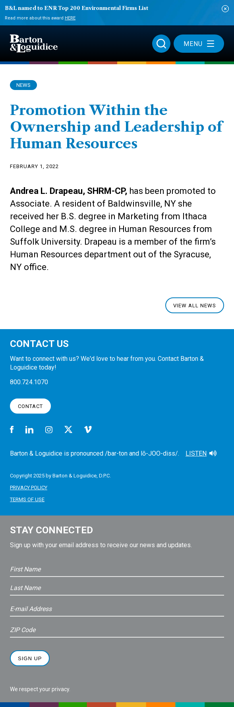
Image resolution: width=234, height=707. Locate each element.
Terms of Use (27, 499)
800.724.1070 (29, 382)
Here (70, 18)
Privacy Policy (28, 487)
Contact (30, 406)
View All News (194, 305)
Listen (196, 453)
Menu (199, 44)
